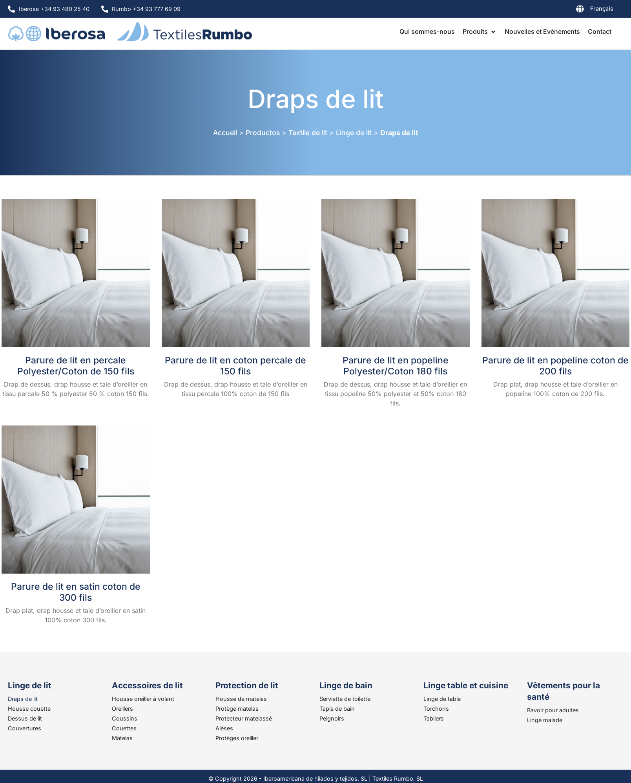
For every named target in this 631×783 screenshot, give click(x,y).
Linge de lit (354, 132)
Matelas (122, 738)
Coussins (124, 718)
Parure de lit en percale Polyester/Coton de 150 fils (75, 366)
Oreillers (122, 708)
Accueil (225, 132)
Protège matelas (237, 708)
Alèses (224, 728)
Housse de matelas (241, 698)
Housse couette (29, 708)
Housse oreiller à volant (143, 698)
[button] (480, 31)
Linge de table (442, 698)
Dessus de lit (25, 718)
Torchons (436, 708)
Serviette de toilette (344, 698)
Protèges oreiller (236, 738)
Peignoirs (331, 718)
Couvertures (24, 728)
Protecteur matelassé (243, 718)
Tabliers (433, 718)
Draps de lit (23, 698)
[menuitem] (574, 10)
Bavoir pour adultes (553, 710)
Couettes (124, 728)
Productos (263, 132)
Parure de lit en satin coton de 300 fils (75, 592)
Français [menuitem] (601, 8)
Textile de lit (307, 132)
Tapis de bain (337, 708)
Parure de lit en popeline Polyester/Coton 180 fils (396, 366)
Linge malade (544, 720)
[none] (574, 10)
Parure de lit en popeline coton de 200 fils (555, 366)
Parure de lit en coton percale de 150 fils (235, 366)
